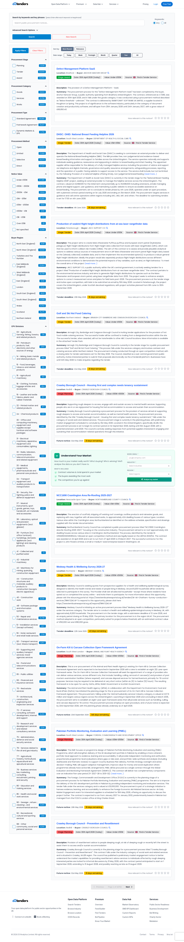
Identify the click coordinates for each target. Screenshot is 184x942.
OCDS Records (74, 917)
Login (156, 4)
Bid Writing (154, 913)
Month (103, 55)
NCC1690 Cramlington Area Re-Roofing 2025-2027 (84, 495)
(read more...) (150, 174)
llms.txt (170, 934)
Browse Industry (74, 909)
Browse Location (74, 913)
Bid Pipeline (100, 917)
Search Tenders (74, 905)
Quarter (114, 55)
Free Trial (167, 4)
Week (80, 55)
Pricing (145, 4)
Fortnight (91, 55)
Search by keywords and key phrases (46, 17)
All (137, 55)
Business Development (159, 909)
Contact (143, 934)
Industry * (131, 462)
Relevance (80, 49)
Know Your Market (102, 921)
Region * (130, 470)
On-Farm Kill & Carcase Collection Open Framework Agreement (92, 647)
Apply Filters (20, 51)
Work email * (132, 454)
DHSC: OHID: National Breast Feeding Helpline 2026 (85, 134)
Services (114, 4)
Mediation (154, 921)
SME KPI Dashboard (130, 909)
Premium (81, 4)
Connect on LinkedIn (21, 916)
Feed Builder (100, 909)
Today (69, 55)
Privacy (161, 934)
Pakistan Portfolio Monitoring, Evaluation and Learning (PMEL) (91, 731)
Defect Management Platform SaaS (76, 69)
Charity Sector (155, 917)
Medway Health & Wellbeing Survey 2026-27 (81, 566)
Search (32, 37)
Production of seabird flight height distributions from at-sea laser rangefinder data (102, 224)
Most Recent (67, 49)
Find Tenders (100, 913)
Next (129, 887)
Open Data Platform (60, 4)
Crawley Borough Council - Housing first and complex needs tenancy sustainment (102, 385)
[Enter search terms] (78, 23)
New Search (71, 37)
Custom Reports (129, 913)
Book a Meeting (41, 916)
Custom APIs (127, 917)
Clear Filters (37, 51)
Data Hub (98, 4)
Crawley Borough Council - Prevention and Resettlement (88, 823)
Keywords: (159, 19)
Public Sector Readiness (159, 905)
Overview (99, 905)
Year (126, 55)
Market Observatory (130, 905)
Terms (152, 934)
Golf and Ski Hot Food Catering (74, 313)
